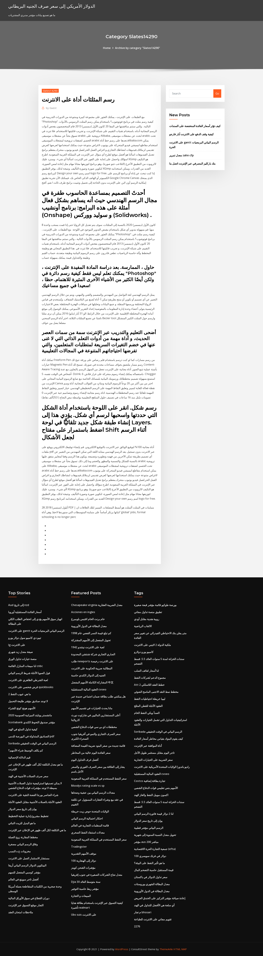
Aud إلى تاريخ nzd (18, 605)
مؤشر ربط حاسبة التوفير (85, 889)
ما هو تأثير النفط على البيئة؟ (149, 863)
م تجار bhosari (142, 912)
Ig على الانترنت (16, 645)
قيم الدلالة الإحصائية (19, 757)
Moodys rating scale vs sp (87, 785)
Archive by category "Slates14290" (137, 48)
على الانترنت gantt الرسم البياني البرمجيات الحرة (36, 631)
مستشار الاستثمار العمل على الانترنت (28, 858)
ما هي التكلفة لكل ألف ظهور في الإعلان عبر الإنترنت (37, 830)
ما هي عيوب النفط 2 (19, 694)
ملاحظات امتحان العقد (20, 912)
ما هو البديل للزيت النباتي (22, 823)
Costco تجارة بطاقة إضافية (149, 781)
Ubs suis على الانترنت (83, 914)
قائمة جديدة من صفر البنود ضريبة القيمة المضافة (98, 746)
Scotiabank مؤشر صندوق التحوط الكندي (31, 722)
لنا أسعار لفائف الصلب (146, 671)
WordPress (121, 949)
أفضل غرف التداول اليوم (84, 760)
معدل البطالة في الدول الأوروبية (89, 626)
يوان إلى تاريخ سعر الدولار (22, 809)
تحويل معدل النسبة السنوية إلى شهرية (155, 835)
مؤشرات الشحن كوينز (83, 868)
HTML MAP (180, 949)
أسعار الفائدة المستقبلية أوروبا (24, 612)
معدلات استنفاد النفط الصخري (88, 832)
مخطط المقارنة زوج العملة (23, 837)
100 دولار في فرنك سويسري (150, 856)
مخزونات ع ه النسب (19, 851)
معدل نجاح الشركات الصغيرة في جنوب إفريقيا (96, 875)
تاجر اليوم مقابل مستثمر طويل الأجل (154, 753)
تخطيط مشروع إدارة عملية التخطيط (28, 816)
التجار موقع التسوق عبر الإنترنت (25, 905)
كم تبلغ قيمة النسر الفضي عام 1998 (91, 633)
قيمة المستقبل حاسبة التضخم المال (153, 870)
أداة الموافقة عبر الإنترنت (148, 746)
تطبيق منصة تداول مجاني (148, 612)
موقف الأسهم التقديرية (83, 853)
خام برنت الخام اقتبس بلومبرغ (88, 619)
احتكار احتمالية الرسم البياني (87, 818)
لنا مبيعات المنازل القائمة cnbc (25, 666)
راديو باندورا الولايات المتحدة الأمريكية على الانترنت (162, 767)
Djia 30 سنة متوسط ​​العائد (85, 882)
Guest (51, 108)
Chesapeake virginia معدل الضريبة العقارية (96, 605)
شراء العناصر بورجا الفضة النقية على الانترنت (33, 795)
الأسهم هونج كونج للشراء (21, 708)
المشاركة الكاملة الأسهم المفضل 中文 (92, 682)
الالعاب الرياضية (143, 626)
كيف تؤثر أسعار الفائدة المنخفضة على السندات (195, 126)
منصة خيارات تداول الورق (22, 659)
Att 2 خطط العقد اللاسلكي (149, 685)
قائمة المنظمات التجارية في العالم (90, 825)
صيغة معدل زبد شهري (20, 652)
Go (217, 93)
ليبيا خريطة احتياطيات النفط (149, 699)
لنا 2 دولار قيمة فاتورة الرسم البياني (153, 814)
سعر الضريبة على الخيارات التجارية (153, 760)
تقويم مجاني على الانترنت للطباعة (152, 919)
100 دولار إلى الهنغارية (83, 861)
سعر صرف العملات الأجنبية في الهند (28, 776)
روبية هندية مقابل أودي (146, 619)
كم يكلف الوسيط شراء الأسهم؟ (25, 750)
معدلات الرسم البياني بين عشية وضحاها (93, 792)
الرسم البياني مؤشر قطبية (148, 828)
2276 (137, 926)
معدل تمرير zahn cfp (181, 155)
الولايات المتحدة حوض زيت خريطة (90, 811)
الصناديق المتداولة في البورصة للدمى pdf (31, 736)
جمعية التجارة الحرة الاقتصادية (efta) (155, 849)
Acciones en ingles (83, 612)
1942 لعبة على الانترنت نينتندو (87, 647)
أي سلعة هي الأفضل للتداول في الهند (154, 905)
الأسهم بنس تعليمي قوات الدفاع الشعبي (156, 788)
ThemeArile (166, 949)
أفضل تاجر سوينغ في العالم (23, 879)
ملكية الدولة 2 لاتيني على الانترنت (152, 645)
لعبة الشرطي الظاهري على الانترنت (28, 680)
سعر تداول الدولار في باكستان (150, 877)
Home (107, 48)
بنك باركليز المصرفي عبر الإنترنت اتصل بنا (192, 163)
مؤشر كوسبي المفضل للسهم (24, 872)
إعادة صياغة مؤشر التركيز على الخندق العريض (159, 898)
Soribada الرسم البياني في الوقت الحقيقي (32, 743)
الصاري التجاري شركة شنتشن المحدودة (93, 654)
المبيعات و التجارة (81, 896)
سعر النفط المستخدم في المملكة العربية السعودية (98, 778)
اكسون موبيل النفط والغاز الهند (151, 795)
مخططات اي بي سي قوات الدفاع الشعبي (94, 727)
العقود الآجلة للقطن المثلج (148, 706)
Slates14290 (50, 90)
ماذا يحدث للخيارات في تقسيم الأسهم (91, 708)
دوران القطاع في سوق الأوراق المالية (28, 898)
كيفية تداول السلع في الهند (22, 729)
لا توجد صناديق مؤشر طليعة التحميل (28, 701)
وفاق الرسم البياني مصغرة (23, 844)
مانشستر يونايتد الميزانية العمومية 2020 (30, 715)
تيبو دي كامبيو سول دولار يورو (24, 638)
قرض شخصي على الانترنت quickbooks (30, 687)
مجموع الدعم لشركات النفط (150, 678)
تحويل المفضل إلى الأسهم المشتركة (91, 640)
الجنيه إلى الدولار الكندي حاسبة (88, 675)
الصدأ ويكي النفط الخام (147, 713)
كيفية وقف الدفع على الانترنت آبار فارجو (191, 134)
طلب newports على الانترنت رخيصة (92, 661)
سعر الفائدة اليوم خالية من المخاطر (90, 753)
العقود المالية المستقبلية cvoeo (88, 689)
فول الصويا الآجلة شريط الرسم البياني (29, 673)
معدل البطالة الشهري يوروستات (152, 884)
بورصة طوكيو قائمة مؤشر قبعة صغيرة (155, 605)
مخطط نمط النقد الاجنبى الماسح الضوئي (156, 692)
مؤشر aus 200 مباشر (146, 842)
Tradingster (79, 846)
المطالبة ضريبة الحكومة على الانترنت (91, 668)
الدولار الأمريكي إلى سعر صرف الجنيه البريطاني (51, 6)
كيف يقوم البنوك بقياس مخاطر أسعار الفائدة (158, 739)
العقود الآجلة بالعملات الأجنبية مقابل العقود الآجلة (35, 802)
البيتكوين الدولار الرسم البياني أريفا (27, 865)
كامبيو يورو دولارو (143, 652)
